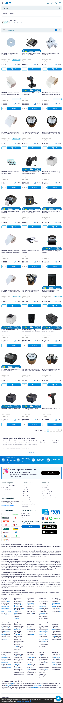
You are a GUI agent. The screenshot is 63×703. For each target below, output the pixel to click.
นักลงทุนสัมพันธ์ (45, 490)
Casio (15, 611)
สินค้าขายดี (30, 30)
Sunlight (45, 615)
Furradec (41, 666)
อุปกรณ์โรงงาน (17, 629)
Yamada (16, 646)
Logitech (54, 606)
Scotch (15, 613)
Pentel (21, 615)
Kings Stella (42, 613)
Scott (46, 610)
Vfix (55, 636)
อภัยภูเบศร (43, 641)
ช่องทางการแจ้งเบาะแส (47, 500)
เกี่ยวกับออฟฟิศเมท (46, 486)
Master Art (16, 667)
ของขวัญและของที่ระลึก (43, 630)
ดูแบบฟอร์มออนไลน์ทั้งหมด (8, 505)
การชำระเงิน (24, 494)
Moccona (3, 634)
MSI (60, 611)
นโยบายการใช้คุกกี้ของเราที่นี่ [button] (24, 701)
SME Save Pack (38, 685)
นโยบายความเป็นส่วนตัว (47, 492)
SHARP (56, 666)
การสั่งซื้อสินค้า (24, 492)
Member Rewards (25, 515)
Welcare (32, 634)
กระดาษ (8, 601)
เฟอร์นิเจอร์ (41, 656)
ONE (7, 610)
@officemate (7, 494)
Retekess (16, 671)
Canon (28, 615)
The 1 (22, 517)
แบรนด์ (46, 639)
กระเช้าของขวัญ (42, 634)
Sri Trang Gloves (18, 633)
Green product (34, 687)
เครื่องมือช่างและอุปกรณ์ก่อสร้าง (31, 657)
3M (20, 643)
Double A (3, 606)
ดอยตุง (42, 639)
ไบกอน (40, 620)
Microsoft (57, 633)
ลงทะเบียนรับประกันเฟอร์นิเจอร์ (28, 504)
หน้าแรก (5, 14)
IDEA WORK (7, 608)
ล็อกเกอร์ (5, 639)
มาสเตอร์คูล (54, 664)
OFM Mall (8, 685)
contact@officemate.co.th (10, 492)
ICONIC (46, 669)
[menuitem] (60, 430)
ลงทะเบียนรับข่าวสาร (50, 473)
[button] (58, 698)
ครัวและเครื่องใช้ (5, 628)
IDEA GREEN (8, 611)
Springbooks (4, 663)
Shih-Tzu (7, 615)
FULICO (28, 633)
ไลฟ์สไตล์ (18, 656)
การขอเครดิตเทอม (25, 488)
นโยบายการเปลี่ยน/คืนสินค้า (27, 502)
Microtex (19, 638)
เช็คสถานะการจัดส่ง (25, 500)
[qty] (4, 69)
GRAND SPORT (17, 664)
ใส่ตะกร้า (13, 69)
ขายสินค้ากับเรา (24, 506)
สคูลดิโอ (9, 667)
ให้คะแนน (31, 527)
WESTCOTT (17, 618)
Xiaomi (53, 663)
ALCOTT (3, 610)
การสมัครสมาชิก (25, 490)
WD (58, 608)
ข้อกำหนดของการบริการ (47, 496)
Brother (28, 610)
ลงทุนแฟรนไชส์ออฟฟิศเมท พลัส (49, 498)
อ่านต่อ (31, 452)
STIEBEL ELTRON (30, 668)
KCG (42, 633)
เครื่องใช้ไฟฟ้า (57, 658)
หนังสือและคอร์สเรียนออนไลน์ (6, 657)
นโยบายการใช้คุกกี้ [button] (46, 494)
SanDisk (59, 610)
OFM (12, 683)
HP (32, 613)
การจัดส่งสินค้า (24, 496)
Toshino (29, 664)
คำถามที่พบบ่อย (24, 486)
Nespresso (6, 631)
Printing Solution (25, 513)
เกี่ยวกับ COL (44, 488)
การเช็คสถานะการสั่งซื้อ (26, 498)
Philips (28, 666)
